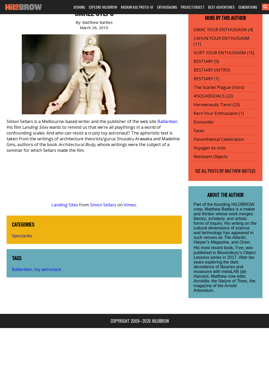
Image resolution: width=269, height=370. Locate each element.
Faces (199, 130)
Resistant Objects (211, 156)
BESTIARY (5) (206, 61)
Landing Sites (64, 205)
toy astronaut (47, 269)
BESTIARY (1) (206, 79)
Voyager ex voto (210, 148)
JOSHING (79, 7)
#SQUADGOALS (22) (213, 96)
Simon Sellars (103, 205)
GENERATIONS (247, 7)
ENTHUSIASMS (167, 7)
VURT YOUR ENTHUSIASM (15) (224, 53)
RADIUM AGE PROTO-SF (137, 7)
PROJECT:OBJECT (192, 7)
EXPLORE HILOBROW (103, 7)
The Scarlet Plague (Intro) (219, 87)
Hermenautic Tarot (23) (217, 105)
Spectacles (22, 236)
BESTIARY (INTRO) (212, 70)
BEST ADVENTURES (221, 7)
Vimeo (130, 205)
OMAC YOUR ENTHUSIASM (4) (223, 30)
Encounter (204, 122)
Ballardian (167, 121)
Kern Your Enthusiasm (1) (219, 113)
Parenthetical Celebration (219, 139)
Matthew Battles (240, 171)
